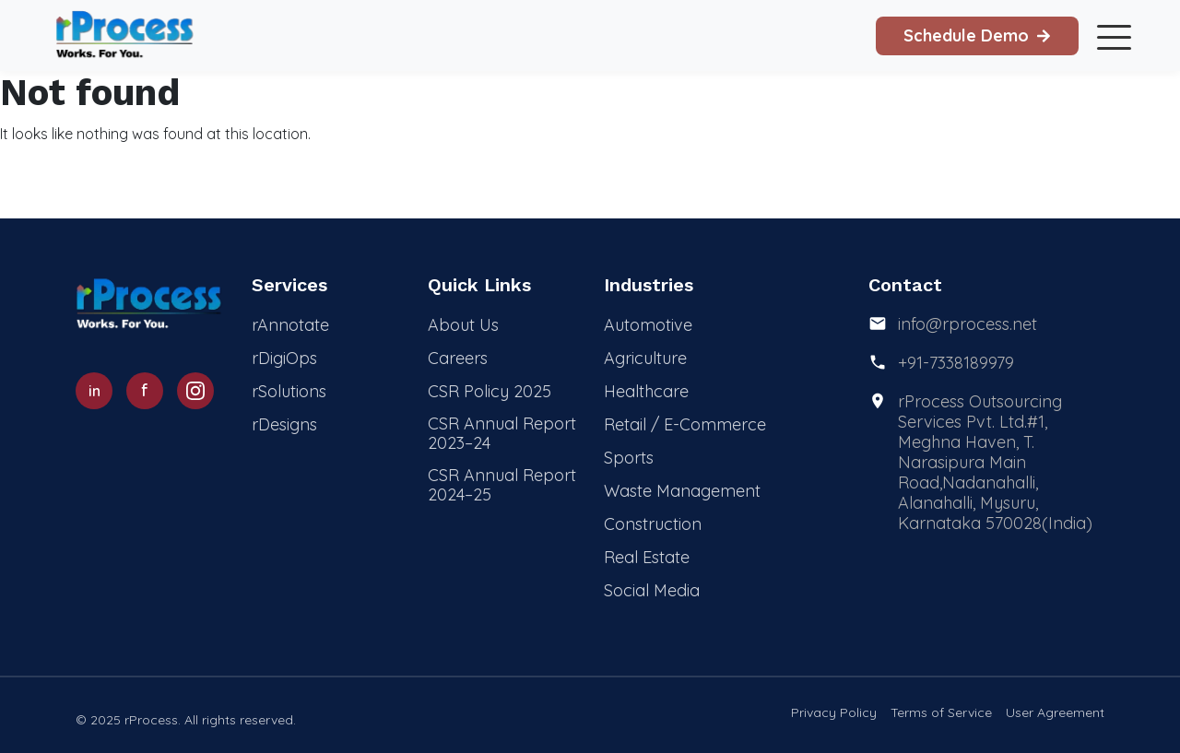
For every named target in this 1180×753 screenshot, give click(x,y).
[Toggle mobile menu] (1111, 36)
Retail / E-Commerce (685, 424)
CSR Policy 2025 (489, 391)
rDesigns (284, 424)
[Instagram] (195, 390)
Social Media (652, 590)
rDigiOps (284, 358)
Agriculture (645, 358)
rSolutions (289, 391)
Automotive (648, 325)
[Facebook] (144, 390)
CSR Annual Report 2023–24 (502, 433)
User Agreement (1055, 712)
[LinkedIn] (94, 390)
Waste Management (682, 490)
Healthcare (646, 391)
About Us (463, 325)
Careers (458, 358)
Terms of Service (941, 712)
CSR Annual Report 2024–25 (502, 484)
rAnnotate (290, 325)
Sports (629, 457)
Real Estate (647, 557)
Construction (653, 524)
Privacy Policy (834, 712)
